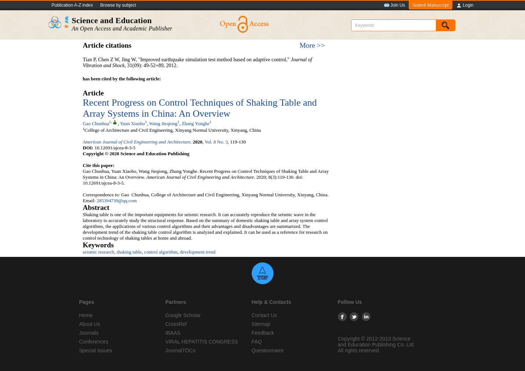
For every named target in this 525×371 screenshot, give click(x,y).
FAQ (257, 342)
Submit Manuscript (430, 5)
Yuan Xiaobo (132, 123)
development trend (197, 252)
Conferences (93, 342)
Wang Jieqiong (163, 123)
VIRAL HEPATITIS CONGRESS (201, 342)
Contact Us (264, 315)
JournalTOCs (180, 350)
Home (86, 315)
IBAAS (173, 333)
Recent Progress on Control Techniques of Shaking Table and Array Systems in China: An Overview (200, 108)
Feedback (263, 333)
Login (464, 5)
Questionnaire (268, 350)
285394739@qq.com (116, 200)
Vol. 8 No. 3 (216, 142)
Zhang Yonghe (195, 123)
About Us (90, 324)
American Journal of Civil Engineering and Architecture (136, 142)
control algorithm (161, 252)
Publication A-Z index (72, 5)
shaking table (129, 252)
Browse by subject (118, 5)
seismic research (98, 252)
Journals (89, 333)
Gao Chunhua (96, 123)
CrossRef (176, 324)
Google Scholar (183, 315)
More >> (312, 45)
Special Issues (95, 350)
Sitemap (261, 324)
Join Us (394, 5)
